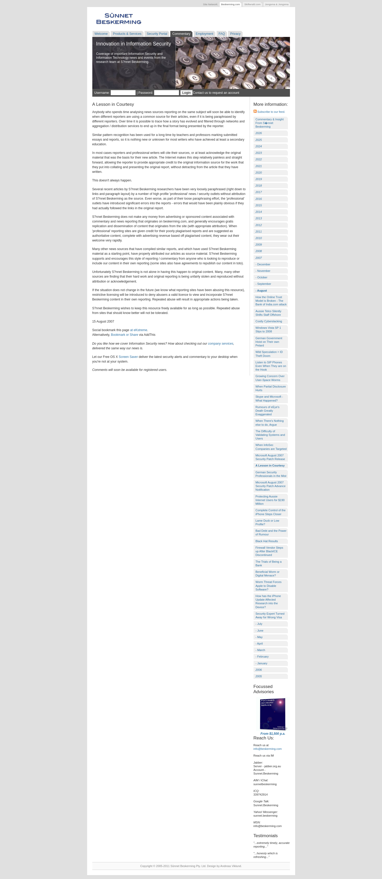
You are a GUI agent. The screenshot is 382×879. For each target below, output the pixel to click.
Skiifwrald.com (252, 4)
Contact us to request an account (216, 93)
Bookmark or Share (124, 335)
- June (259, 630)
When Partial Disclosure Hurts (271, 388)
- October (262, 277)
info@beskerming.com (268, 748)
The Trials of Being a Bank (269, 563)
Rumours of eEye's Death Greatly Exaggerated (268, 410)
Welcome (101, 34)
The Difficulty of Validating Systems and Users (270, 435)
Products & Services (127, 34)
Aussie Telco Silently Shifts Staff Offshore (269, 313)
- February (262, 656)
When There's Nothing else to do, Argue (270, 422)
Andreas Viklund (230, 866)
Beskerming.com (230, 4)
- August (261, 290)
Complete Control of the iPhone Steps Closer (271, 512)
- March (260, 650)
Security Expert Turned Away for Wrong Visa (270, 615)
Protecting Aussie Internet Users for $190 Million (270, 500)
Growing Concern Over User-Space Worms (270, 378)
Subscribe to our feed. (269, 111)
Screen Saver (128, 357)
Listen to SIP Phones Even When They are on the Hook (271, 366)
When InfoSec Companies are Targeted (271, 446)
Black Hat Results (267, 541)
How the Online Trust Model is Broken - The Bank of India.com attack (271, 301)
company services (220, 343)
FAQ (222, 34)
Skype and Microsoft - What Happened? (269, 398)
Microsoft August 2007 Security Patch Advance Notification (271, 486)
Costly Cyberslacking (269, 321)
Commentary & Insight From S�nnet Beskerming (270, 123)
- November (263, 270)
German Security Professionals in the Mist (271, 474)
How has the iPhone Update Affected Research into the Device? (268, 601)
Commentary (181, 34)
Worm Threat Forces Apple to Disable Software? (269, 585)
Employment (204, 34)
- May (259, 637)
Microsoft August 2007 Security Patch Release (270, 457)
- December (263, 264)
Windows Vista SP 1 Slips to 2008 (268, 329)
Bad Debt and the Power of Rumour (271, 532)
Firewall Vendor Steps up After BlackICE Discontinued (269, 551)
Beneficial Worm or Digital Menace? (268, 573)
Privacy (235, 34)
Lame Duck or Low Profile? (267, 522)
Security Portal (157, 34)
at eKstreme (138, 330)
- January (262, 663)
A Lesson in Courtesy (270, 465)
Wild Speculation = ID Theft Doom (269, 353)
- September (263, 283)
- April (259, 643)
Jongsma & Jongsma (277, 4)
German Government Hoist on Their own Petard (269, 342)
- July (259, 623)
